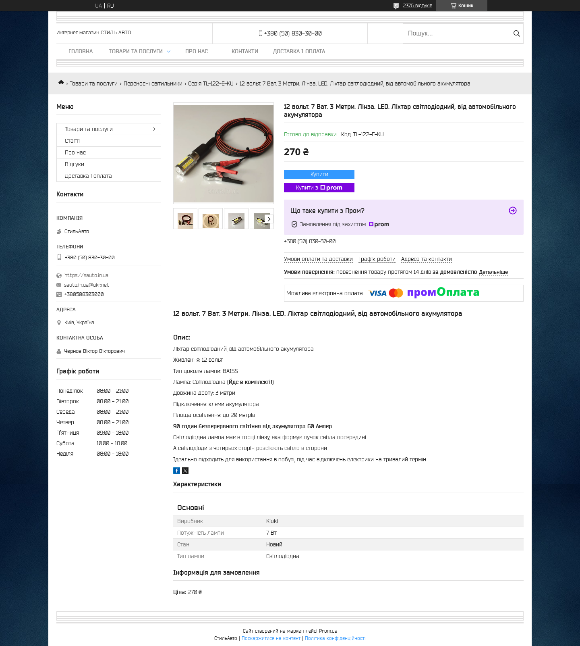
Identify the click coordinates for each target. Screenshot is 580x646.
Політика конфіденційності (335, 638)
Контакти (245, 51)
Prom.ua (328, 630)
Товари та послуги (136, 51)
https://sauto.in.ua (86, 275)
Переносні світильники (153, 83)
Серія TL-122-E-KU (211, 83)
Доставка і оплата (299, 51)
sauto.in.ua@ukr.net (86, 285)
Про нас (196, 51)
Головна (80, 51)
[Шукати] (517, 33)
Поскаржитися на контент (271, 638)
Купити (319, 174)
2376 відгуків (417, 5)
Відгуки (74, 164)
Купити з (319, 188)
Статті (72, 141)
